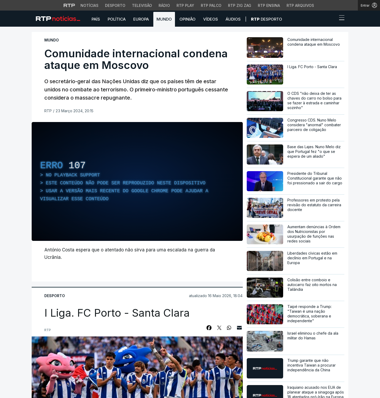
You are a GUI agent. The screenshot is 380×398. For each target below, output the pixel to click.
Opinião (187, 19)
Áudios (233, 19)
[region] (137, 181)
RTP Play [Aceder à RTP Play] (185, 5)
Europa (141, 19)
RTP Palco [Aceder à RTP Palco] (211, 5)
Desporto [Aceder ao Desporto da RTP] (115, 5)
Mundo (164, 19)
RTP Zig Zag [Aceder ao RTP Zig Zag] (239, 5)
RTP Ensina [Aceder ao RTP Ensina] (269, 5)
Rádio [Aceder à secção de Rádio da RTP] (164, 5)
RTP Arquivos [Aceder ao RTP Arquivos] (300, 5)
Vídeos (210, 19)
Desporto (266, 19)
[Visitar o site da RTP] (69, 5)
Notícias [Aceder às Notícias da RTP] (89, 5)
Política (117, 19)
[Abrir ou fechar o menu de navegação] (340, 18)
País (96, 19)
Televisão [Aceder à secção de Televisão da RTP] (142, 5)
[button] (332, 19)
